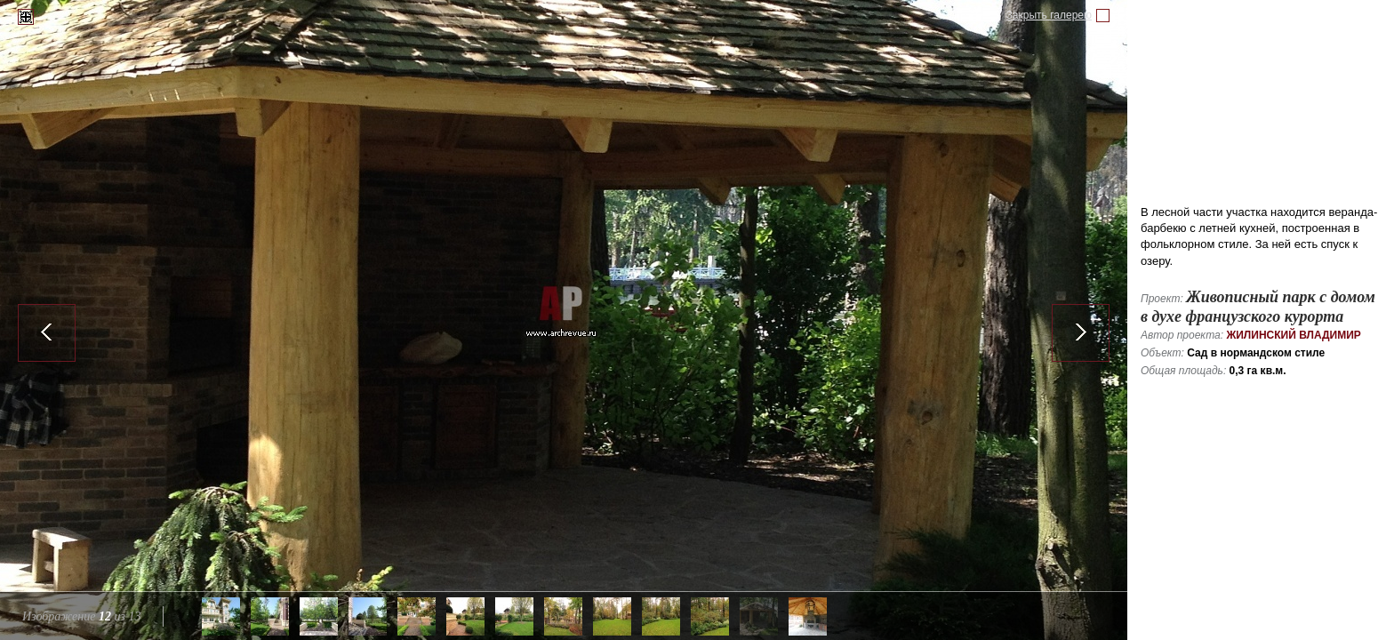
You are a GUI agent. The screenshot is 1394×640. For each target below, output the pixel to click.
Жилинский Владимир (1293, 335)
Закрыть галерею (1049, 15)
